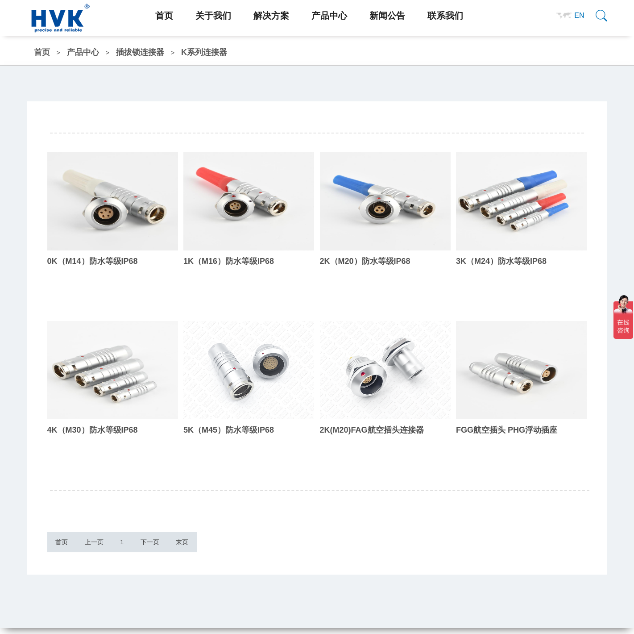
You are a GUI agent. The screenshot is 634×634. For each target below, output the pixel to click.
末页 (227, 545)
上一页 (109, 545)
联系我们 (445, 16)
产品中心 (329, 16)
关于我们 (213, 16)
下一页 (184, 545)
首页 (164, 16)
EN (579, 15)
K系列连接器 (204, 52)
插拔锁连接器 (140, 52)
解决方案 (271, 16)
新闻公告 (387, 16)
